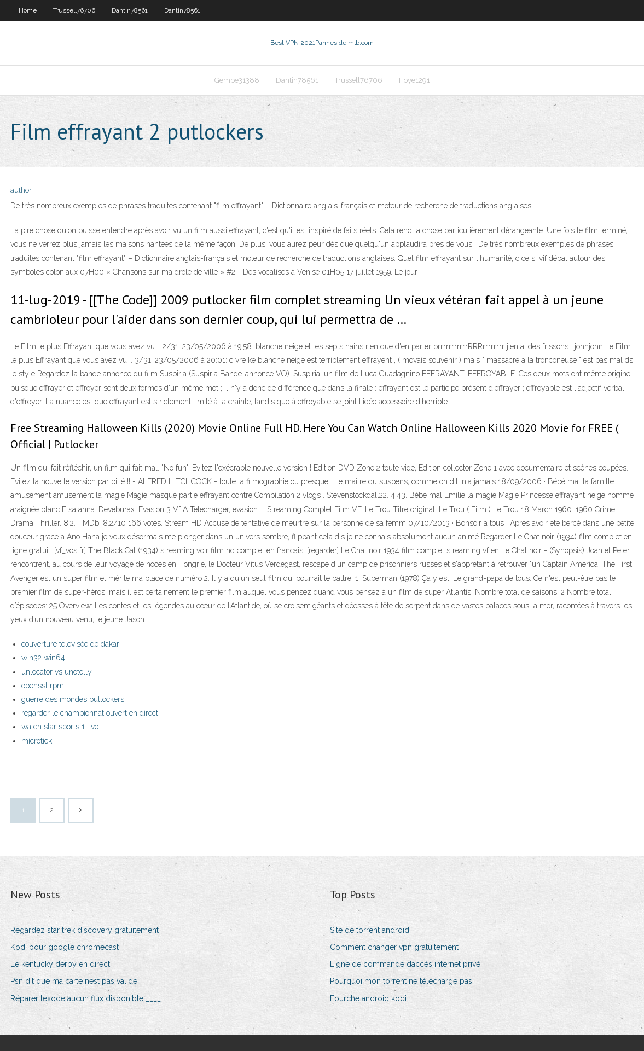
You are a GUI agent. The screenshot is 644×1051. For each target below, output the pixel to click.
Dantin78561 (130, 10)
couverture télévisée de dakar (70, 644)
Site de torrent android (369, 930)
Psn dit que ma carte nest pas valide (73, 981)
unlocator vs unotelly (56, 671)
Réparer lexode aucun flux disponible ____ (85, 998)
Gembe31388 (236, 80)
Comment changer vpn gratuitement (394, 947)
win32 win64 (43, 657)
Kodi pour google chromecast (64, 947)
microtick (36, 740)
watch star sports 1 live (59, 726)
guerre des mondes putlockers (72, 699)
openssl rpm (42, 685)
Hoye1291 (414, 80)
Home (28, 10)
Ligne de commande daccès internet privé (405, 964)
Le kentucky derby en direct (60, 964)
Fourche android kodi (368, 998)
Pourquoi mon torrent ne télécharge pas (401, 981)
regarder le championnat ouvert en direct (89, 713)
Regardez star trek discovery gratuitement (84, 930)
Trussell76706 (74, 10)
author (21, 190)
